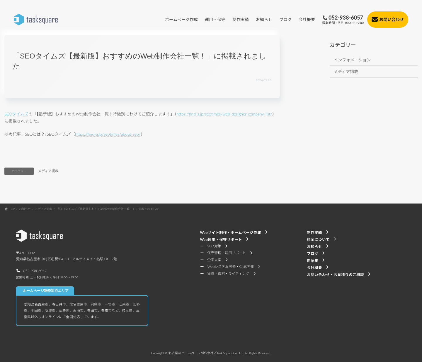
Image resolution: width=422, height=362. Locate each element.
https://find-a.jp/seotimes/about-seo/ (108, 134)
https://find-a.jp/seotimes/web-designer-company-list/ (224, 113)
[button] (31, 270)
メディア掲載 (48, 171)
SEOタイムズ (16, 113)
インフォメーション (352, 59)
